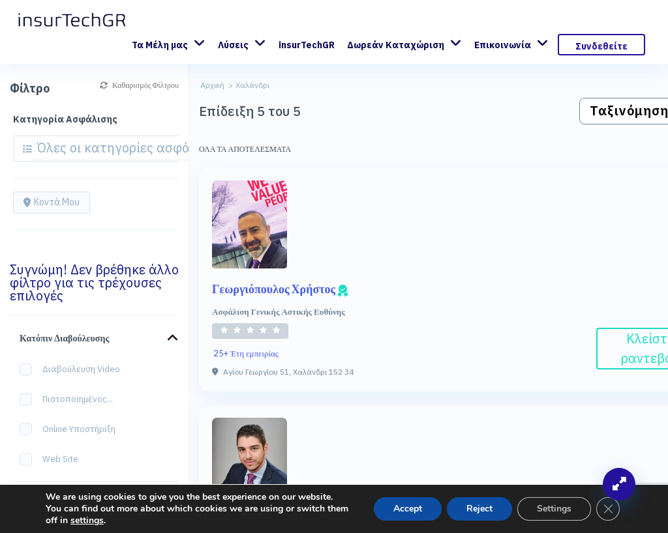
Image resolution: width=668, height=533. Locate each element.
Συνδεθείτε (601, 46)
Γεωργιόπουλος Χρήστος (280, 288)
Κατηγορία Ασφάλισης (65, 119)
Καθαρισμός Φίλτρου (139, 85)
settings (87, 520)
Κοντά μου (51, 202)
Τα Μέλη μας (160, 45)
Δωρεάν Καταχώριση (395, 45)
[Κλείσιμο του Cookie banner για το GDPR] (608, 509)
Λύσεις (233, 45)
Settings (554, 508)
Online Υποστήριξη (72, 430)
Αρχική (212, 85)
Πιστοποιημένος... (70, 400)
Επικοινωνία (502, 45)
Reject (479, 508)
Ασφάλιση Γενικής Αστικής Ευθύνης (278, 311)
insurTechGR (307, 45)
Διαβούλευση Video (74, 370)
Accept (407, 508)
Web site (53, 460)
